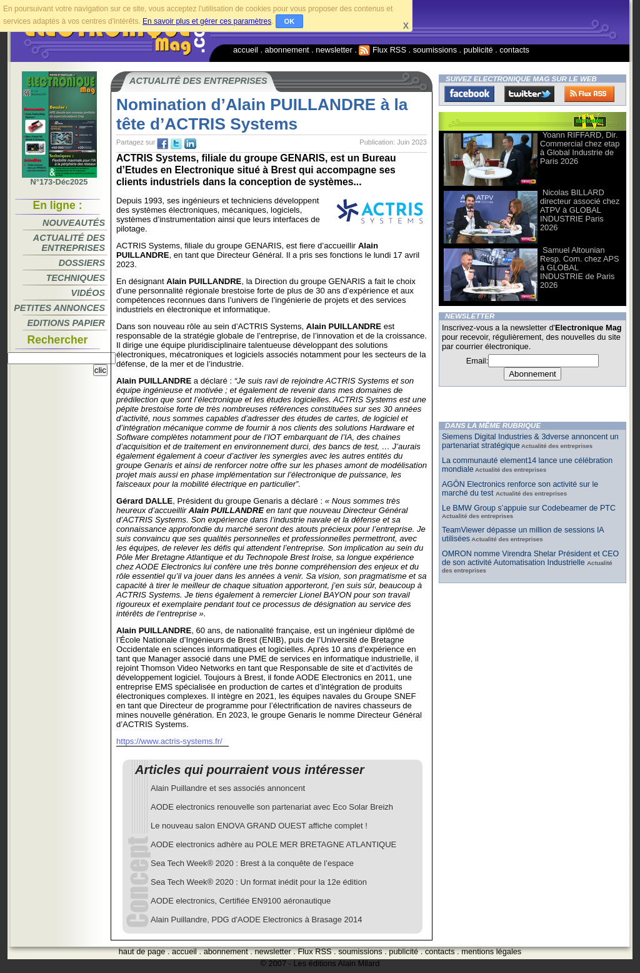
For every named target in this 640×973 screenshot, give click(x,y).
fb (162, 144)
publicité (478, 49)
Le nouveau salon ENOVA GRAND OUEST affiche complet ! (259, 825)
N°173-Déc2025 (59, 178)
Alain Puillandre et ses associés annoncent (228, 788)
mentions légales (491, 951)
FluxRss (589, 94)
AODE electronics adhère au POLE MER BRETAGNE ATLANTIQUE (273, 844)
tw (176, 144)
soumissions (435, 49)
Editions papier (66, 323)
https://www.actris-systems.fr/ (169, 741)
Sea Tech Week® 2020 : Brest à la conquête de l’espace (252, 863)
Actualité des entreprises (69, 243)
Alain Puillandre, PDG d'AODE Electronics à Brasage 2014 (256, 919)
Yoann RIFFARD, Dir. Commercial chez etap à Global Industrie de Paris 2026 (579, 148)
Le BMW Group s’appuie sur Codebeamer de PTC (529, 508)
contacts (514, 49)
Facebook (469, 94)
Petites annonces (59, 308)
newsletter (334, 49)
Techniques (75, 278)
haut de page (142, 951)
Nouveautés (73, 223)
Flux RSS (382, 49)
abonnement (287, 49)
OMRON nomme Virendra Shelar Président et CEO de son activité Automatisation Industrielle (530, 558)
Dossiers (82, 263)
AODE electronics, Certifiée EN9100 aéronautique (241, 900)
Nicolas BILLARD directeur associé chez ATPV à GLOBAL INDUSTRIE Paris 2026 (579, 210)
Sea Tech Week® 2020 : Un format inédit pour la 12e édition (259, 882)
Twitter (529, 94)
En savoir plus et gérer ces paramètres (206, 21)
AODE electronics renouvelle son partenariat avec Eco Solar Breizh (272, 807)
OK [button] (289, 21)
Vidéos (88, 293)
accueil (245, 49)
